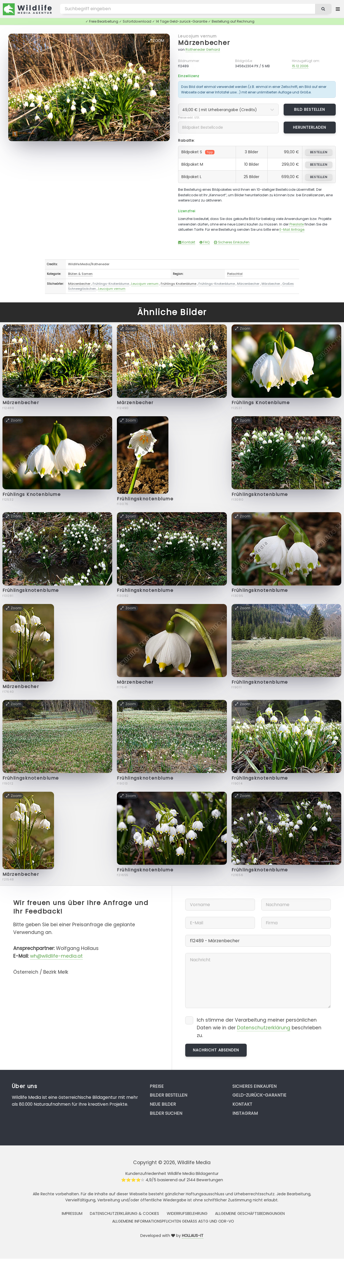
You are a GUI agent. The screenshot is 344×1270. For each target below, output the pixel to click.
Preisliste (296, 224)
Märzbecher (271, 283)
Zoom (156, 40)
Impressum (72, 1213)
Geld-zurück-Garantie (259, 1095)
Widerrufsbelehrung (187, 1213)
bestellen (318, 152)
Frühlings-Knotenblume (111, 283)
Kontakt (186, 242)
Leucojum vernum (197, 36)
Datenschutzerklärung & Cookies (124, 1213)
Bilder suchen (166, 1113)
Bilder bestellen (168, 1095)
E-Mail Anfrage (292, 229)
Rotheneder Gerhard (203, 49)
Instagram (245, 1113)
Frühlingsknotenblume (145, 499)
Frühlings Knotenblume (178, 283)
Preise (157, 1086)
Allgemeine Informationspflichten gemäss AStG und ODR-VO (173, 1221)
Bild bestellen (309, 109)
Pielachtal (235, 274)
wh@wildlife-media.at (56, 956)
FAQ (205, 242)
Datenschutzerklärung (263, 1027)
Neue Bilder (163, 1104)
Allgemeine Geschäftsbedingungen (250, 1213)
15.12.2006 (300, 66)
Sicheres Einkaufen (231, 242)
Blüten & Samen (80, 274)
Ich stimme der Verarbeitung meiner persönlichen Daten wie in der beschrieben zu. (259, 1027)
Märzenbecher (204, 42)
